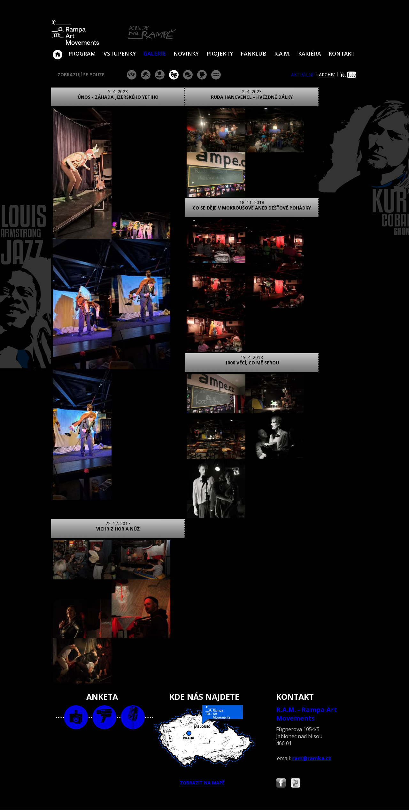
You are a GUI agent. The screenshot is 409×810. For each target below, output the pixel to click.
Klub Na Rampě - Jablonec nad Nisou (57, 51)
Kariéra (309, 53)
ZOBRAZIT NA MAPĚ (204, 719)
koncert (145, 74)
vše (131, 74)
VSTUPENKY (120, 53)
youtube (349, 75)
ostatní (216, 74)
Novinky (186, 53)
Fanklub (253, 53)
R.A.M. (282, 53)
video (104, 691)
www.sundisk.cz (195, 797)
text (133, 691)
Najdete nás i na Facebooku (281, 757)
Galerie (154, 53)
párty (159, 74)
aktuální (302, 75)
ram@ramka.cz (311, 731)
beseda (187, 74)
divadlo (173, 74)
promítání (202, 74)
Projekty (219, 53)
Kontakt (341, 53)
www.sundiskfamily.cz (270, 797)
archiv (327, 75)
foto (76, 691)
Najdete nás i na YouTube (295, 757)
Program (82, 53)
